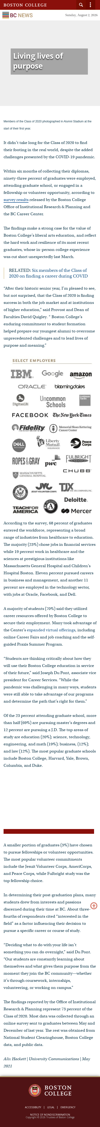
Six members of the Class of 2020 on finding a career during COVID (48, 273)
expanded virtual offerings (51, 630)
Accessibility (33, 1107)
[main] (50, 554)
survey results (16, 199)
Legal (50, 1107)
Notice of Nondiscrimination (50, 1114)
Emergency (68, 1107)
